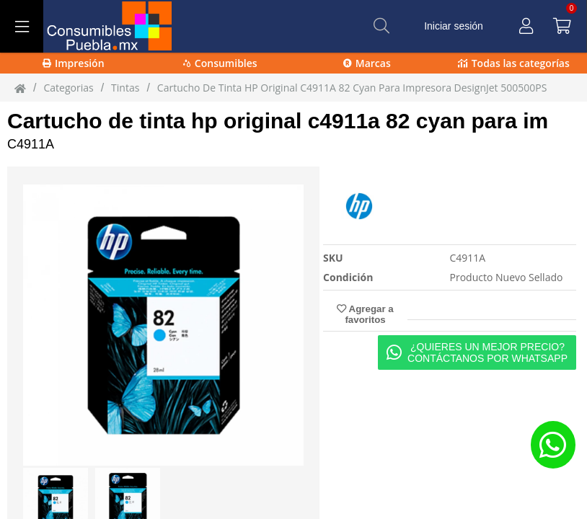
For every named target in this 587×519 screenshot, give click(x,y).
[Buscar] (381, 26)
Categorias (68, 87)
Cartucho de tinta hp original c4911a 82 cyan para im (277, 121)
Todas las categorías (514, 63)
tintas (125, 87)
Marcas (367, 63)
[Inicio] (20, 88)
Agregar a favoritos (365, 314)
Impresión (74, 63)
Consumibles (220, 63)
